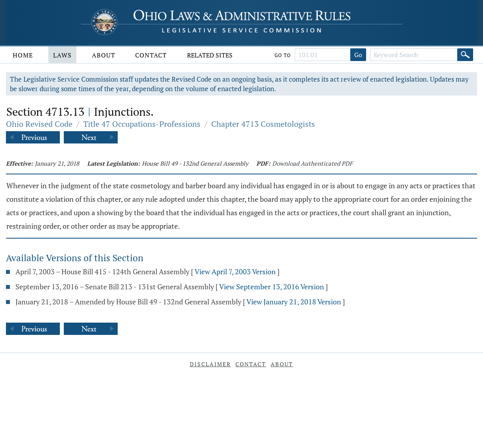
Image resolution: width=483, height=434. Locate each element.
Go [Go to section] (358, 54)
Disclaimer (210, 364)
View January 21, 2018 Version (293, 301)
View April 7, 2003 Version (235, 271)
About (103, 55)
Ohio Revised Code (39, 124)
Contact (151, 55)
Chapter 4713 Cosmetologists (263, 124)
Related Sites (210, 55)
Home (23, 55)
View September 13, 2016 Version (271, 286)
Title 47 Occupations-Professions (141, 124)
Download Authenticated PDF (312, 163)
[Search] (465, 54)
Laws (62, 55)
